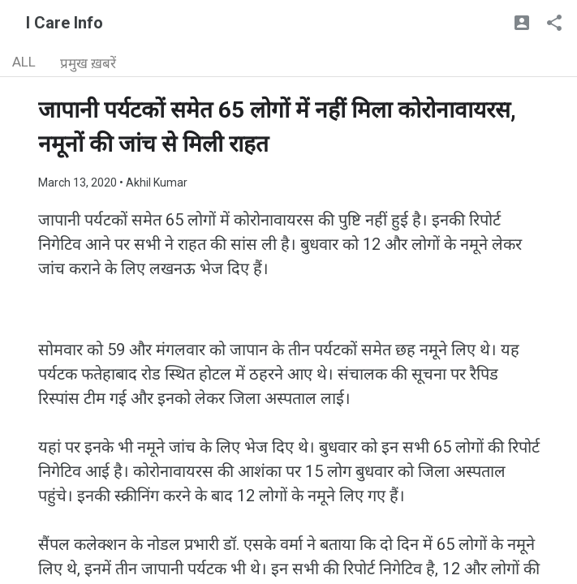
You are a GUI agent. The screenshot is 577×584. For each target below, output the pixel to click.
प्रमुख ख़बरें (88, 63)
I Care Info (64, 22)
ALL (24, 62)
